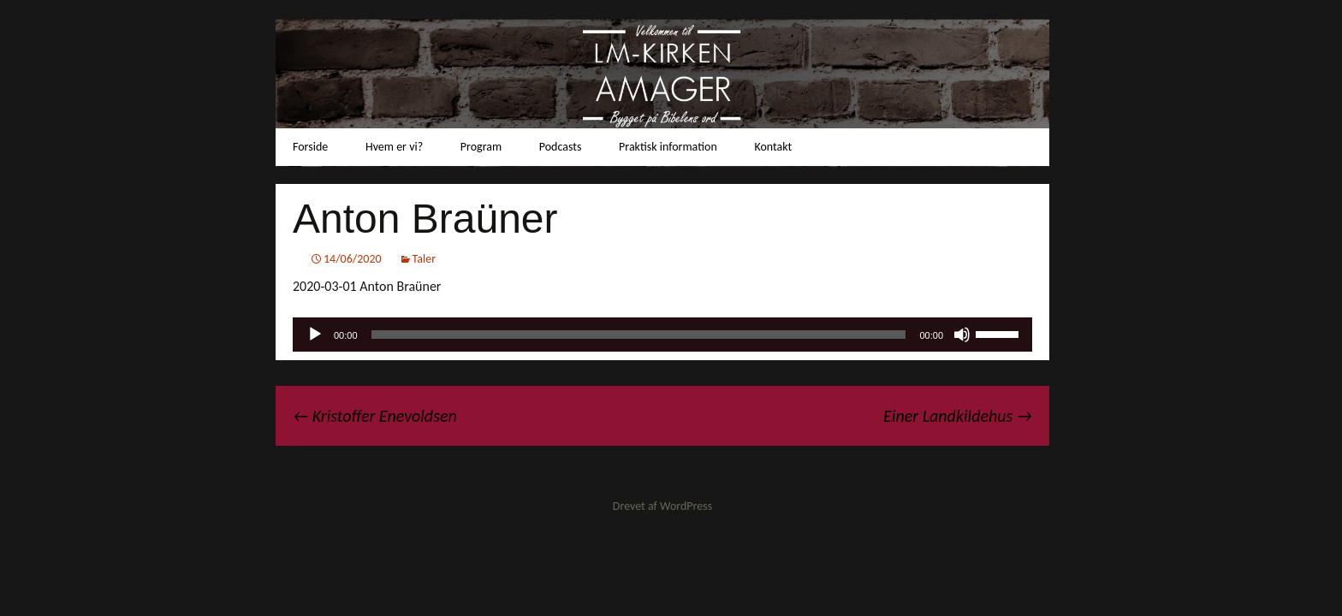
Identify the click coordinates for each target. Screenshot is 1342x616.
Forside (310, 146)
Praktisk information (668, 146)
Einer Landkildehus (957, 416)
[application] (662, 334)
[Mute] (962, 334)
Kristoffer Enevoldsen (375, 416)
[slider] (638, 334)
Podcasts (560, 146)
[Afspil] (315, 334)
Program (481, 146)
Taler (424, 259)
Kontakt (773, 146)
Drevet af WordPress (662, 506)
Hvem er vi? (394, 146)
